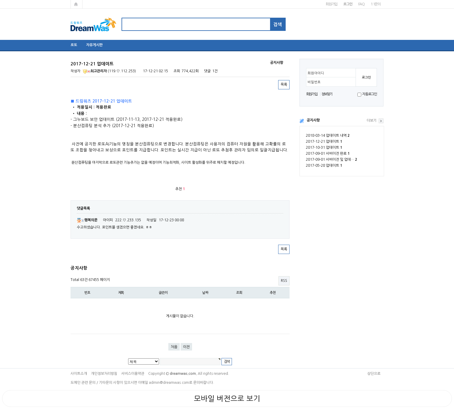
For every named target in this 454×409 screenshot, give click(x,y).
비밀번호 (314, 82)
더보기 (372, 120)
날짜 (205, 292)
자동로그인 (369, 94)
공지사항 (313, 120)
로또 (74, 45)
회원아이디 (316, 73)
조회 (239, 292)
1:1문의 (375, 4)
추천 (273, 292)
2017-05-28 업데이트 (324, 165)
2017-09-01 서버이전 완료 (328, 153)
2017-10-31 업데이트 (324, 147)
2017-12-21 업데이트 (324, 141)
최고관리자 (95, 71)
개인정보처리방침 (104, 373)
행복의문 (87, 220)
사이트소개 (79, 373)
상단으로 (373, 373)
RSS (284, 280)
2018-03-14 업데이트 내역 (328, 135)
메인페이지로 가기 (76, 4)
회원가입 (331, 4)
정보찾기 (326, 94)
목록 (284, 84)
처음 (174, 347)
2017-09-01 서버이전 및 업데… (331, 159)
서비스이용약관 (132, 373)
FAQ (361, 4)
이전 (186, 347)
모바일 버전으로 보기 (227, 398)
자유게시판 (94, 45)
